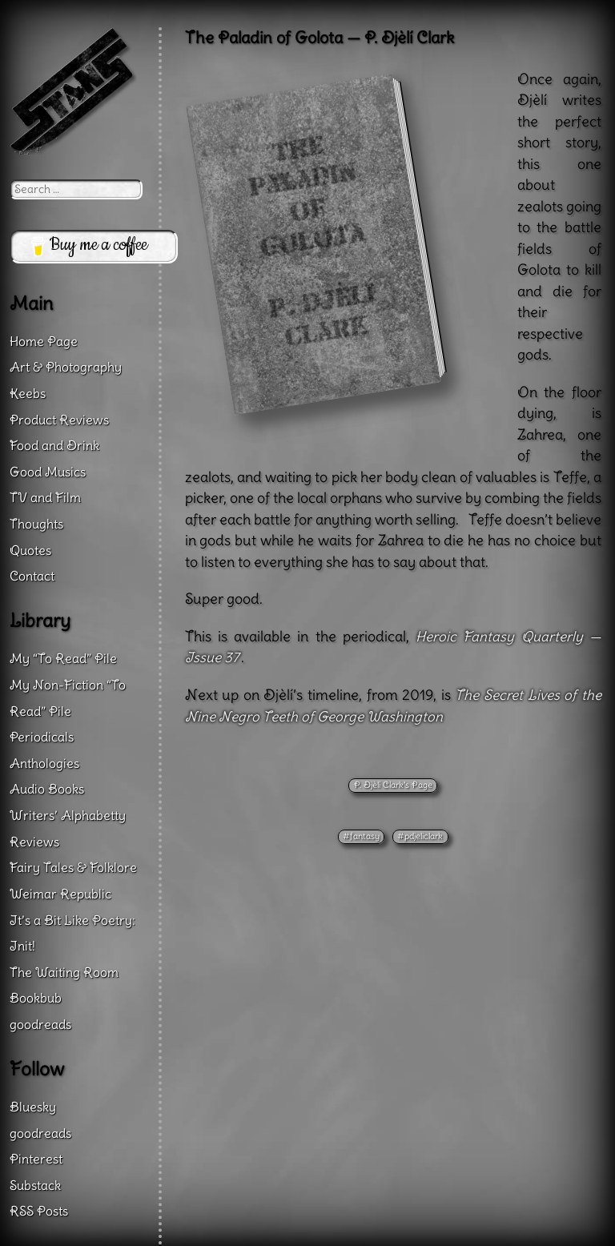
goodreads (40, 1024)
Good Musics (48, 472)
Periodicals (42, 737)
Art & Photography (66, 367)
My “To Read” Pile (63, 658)
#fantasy (361, 836)
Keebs (28, 393)
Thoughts (36, 524)
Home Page (44, 341)
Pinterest (36, 1159)
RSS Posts (39, 1211)
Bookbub (36, 998)
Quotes (30, 550)
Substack (35, 1185)
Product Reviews (59, 420)
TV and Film (45, 497)
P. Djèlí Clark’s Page (393, 784)
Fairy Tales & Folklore (73, 867)
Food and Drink (54, 445)
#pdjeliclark (420, 836)
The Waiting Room (64, 972)
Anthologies (44, 763)
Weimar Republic (60, 894)
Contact (32, 576)
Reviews (34, 842)
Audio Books (47, 789)
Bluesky (33, 1107)
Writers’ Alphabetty (68, 815)
